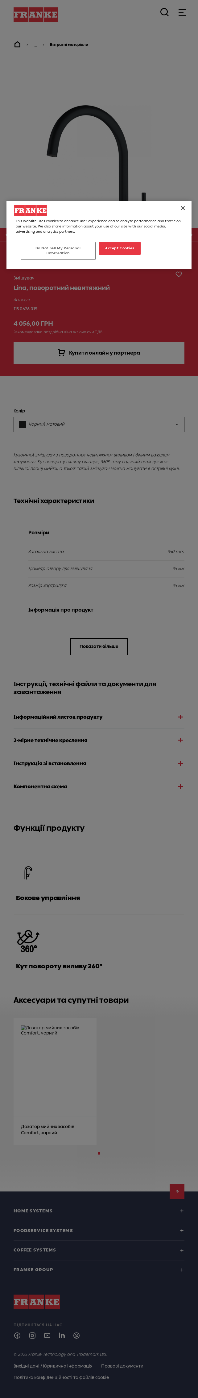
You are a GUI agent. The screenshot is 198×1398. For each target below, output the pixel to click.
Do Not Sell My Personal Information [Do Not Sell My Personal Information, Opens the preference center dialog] (58, 250)
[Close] (183, 208)
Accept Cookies (119, 248)
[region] (99, 235)
